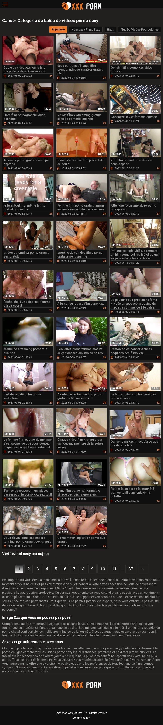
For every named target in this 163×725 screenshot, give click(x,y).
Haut (110, 29)
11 (114, 568)
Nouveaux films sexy (86, 29)
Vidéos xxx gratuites (71, 713)
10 (102, 568)
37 (130, 568)
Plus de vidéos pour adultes (139, 29)
